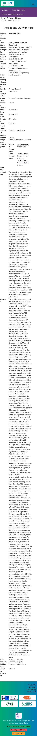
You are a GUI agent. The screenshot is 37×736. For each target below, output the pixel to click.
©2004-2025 (31, 692)
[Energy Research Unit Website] (9, 704)
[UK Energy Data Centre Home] (7, 4)
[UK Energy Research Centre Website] (27, 704)
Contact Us (32, 685)
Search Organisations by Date (13, 14)
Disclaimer (32, 687)
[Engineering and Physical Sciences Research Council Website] (27, 698)
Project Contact (22, 154)
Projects (10, 18)
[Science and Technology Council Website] (10, 698)
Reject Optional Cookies (18, 730)
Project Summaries (18, 10)
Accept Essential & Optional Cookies (18, 726)
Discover (5, 10)
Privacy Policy (31, 689)
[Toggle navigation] (33, 4)
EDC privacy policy (18, 733)
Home (2, 18)
